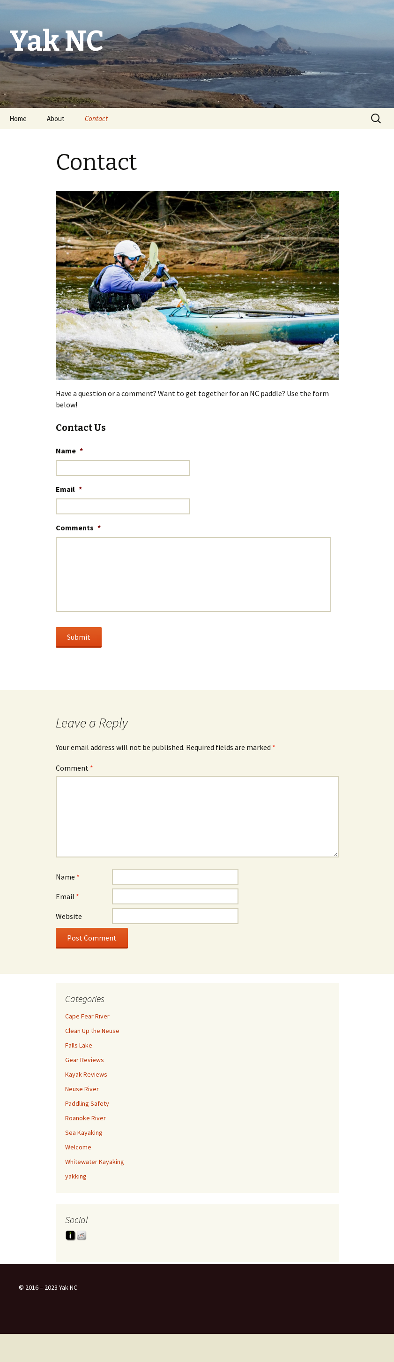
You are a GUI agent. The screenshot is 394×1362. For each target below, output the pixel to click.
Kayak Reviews (86, 1074)
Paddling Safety (87, 1103)
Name (69, 450)
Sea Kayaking (84, 1132)
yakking (76, 1176)
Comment (74, 768)
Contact (96, 118)
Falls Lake (78, 1045)
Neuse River (82, 1089)
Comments (78, 527)
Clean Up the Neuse (92, 1030)
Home (18, 118)
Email (69, 489)
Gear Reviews (84, 1060)
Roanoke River (85, 1118)
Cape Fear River (87, 1016)
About (56, 118)
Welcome (78, 1147)
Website (69, 916)
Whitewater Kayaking (94, 1161)
